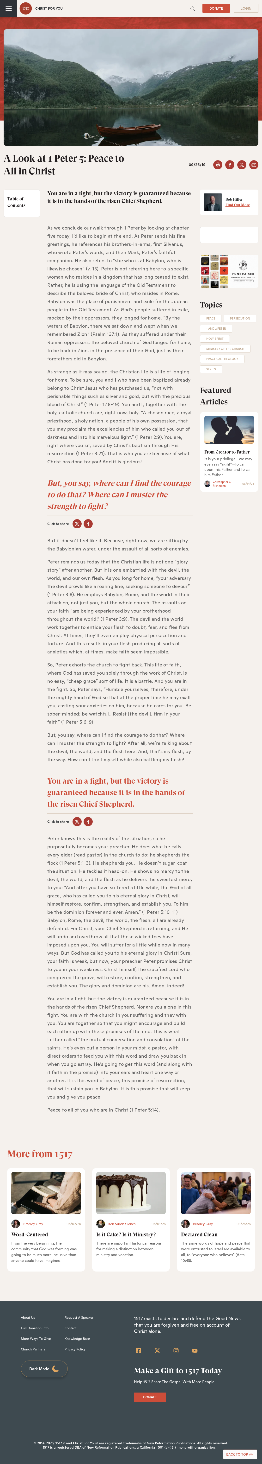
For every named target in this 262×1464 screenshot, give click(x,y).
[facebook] (229, 164)
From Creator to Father (227, 451)
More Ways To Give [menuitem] (36, 1338)
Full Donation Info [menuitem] (35, 1328)
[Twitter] (157, 1350)
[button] (192, 8)
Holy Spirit (215, 339)
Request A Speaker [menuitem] (79, 1317)
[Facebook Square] (138, 1350)
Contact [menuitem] (70, 1328)
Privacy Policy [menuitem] (75, 1349)
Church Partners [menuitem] (33, 1349)
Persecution (240, 318)
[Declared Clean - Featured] (216, 1193)
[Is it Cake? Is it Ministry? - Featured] (131, 1193)
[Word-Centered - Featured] (46, 1193)
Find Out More (237, 205)
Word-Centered (29, 1235)
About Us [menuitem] (28, 1317)
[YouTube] (194, 1350)
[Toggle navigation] (8, 8)
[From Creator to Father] (229, 430)
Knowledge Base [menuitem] (77, 1338)
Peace (210, 318)
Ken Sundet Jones (121, 1224)
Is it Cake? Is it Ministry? (126, 1235)
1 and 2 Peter (216, 329)
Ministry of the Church (225, 349)
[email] (253, 164)
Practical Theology (222, 359)
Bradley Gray (33, 1224)
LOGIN (246, 8)
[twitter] (241, 164)
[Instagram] (176, 1350)
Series (211, 369)
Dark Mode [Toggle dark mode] (44, 1369)
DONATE (216, 8)
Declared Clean (199, 1235)
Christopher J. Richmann (222, 484)
